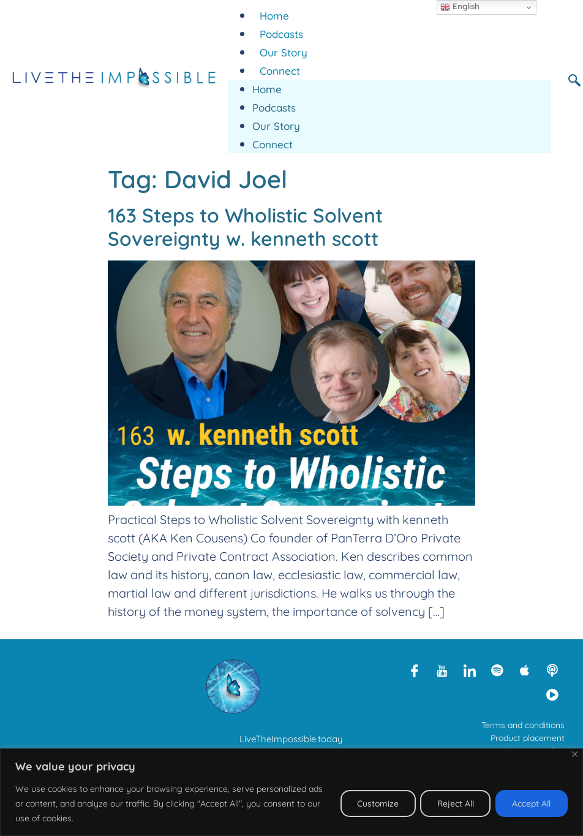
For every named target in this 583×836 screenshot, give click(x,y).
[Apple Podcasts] (525, 670)
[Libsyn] (552, 670)
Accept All (530, 803)
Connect (280, 70)
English (460, 6)
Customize (372, 803)
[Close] (574, 754)
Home (274, 15)
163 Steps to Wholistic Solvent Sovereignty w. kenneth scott (245, 227)
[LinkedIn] (470, 670)
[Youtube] (442, 670)
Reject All (452, 803)
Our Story (283, 52)
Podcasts (281, 34)
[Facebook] (414, 670)
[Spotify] (497, 670)
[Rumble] (552, 694)
